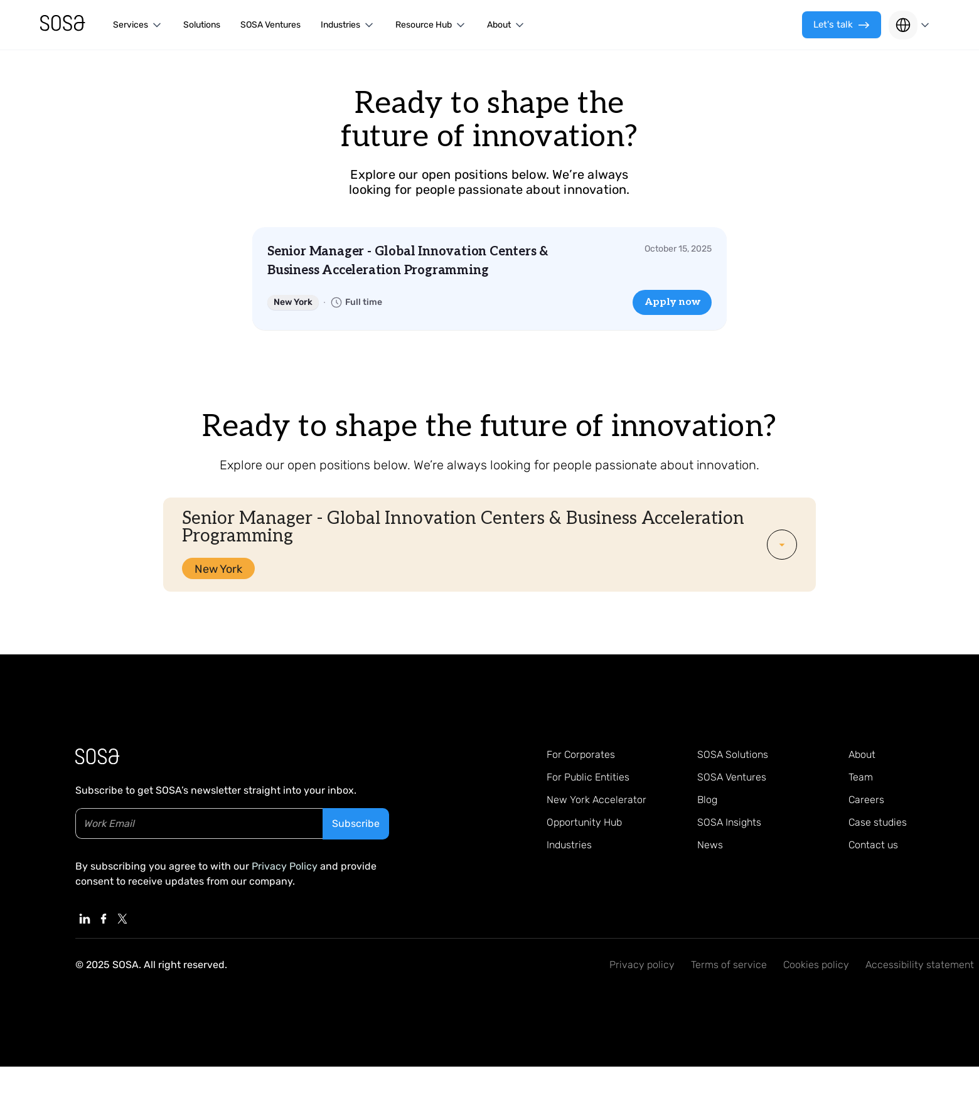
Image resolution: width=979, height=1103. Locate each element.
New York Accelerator (596, 800)
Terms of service (729, 965)
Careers (866, 800)
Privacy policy (642, 965)
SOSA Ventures (270, 24)
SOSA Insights (729, 822)
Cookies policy (816, 965)
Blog (707, 800)
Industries (569, 845)
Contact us (873, 845)
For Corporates (581, 754)
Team (860, 777)
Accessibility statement (919, 965)
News (710, 845)
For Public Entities (588, 777)
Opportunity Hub (584, 822)
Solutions (201, 24)
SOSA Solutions (732, 754)
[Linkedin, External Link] (84, 918)
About (861, 754)
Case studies (877, 822)
